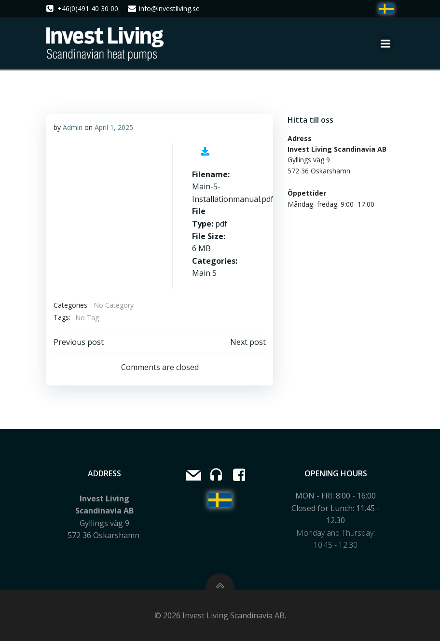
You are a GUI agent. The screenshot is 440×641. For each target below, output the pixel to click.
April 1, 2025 (114, 127)
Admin (72, 127)
